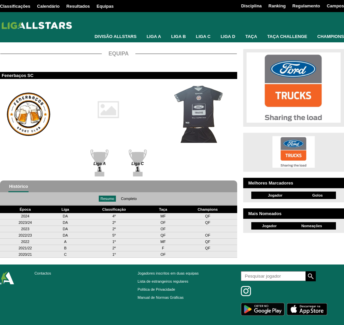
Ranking (277, 5)
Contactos (42, 273)
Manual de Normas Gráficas (161, 297)
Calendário (48, 6)
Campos (335, 5)
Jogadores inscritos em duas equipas (168, 273)
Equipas (105, 6)
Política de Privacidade (156, 289)
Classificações (15, 6)
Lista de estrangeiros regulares (163, 281)
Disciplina (251, 5)
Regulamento (306, 5)
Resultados (78, 6)
